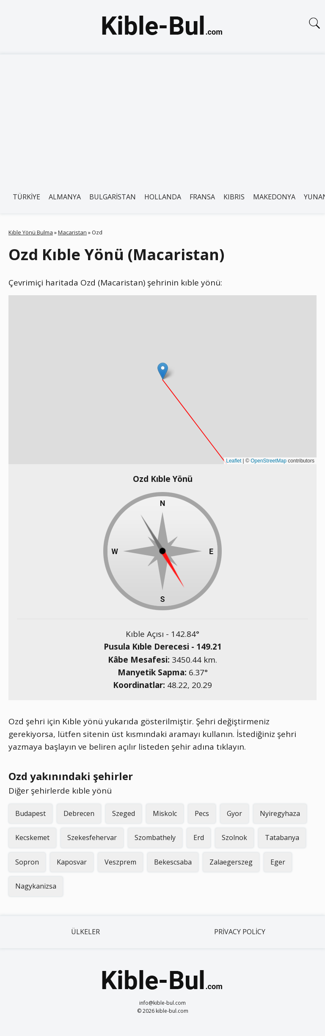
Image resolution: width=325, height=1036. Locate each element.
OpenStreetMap (268, 461)
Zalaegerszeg (231, 862)
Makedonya (274, 196)
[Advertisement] (162, 118)
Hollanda (162, 196)
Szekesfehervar (92, 837)
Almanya (65, 196)
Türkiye (26, 196)
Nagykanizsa (35, 886)
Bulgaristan (112, 196)
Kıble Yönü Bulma (30, 232)
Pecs (202, 813)
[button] (162, 371)
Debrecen (78, 813)
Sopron (27, 862)
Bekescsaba (173, 862)
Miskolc (165, 813)
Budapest (30, 813)
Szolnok (234, 837)
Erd (198, 837)
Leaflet (233, 461)
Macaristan (72, 232)
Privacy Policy (239, 931)
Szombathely (155, 837)
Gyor (234, 813)
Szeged (123, 813)
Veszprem (120, 862)
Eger (277, 862)
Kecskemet (32, 837)
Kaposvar (72, 862)
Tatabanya (282, 837)
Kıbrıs (234, 196)
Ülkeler (85, 931)
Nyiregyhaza (280, 813)
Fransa (202, 196)
